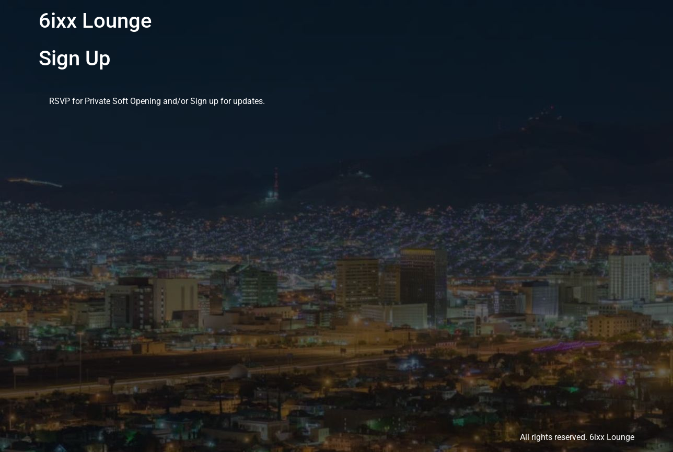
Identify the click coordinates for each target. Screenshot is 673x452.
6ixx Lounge (95, 20)
